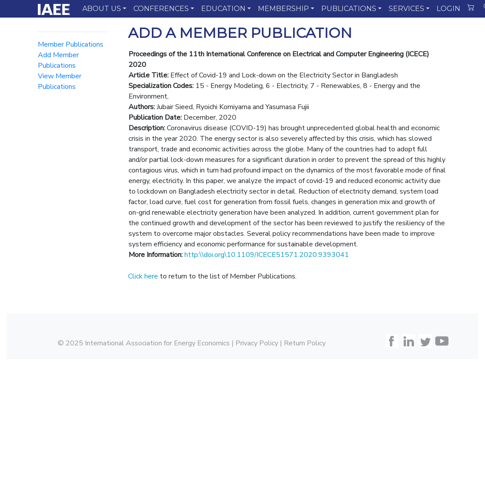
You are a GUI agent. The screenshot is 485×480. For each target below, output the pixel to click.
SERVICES (406, 8)
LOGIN (448, 8)
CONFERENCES (161, 8)
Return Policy (305, 343)
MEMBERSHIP (283, 8)
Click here (143, 276)
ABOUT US (101, 8)
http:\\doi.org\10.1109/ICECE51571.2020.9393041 (266, 255)
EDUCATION (223, 8)
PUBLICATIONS (348, 8)
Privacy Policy (256, 343)
